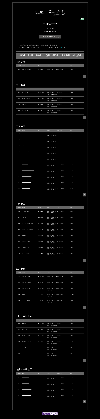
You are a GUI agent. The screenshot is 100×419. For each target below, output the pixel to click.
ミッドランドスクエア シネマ (27, 223)
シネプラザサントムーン (27, 247)
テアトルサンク (25, 217)
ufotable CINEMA (25, 353)
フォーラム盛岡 (25, 92)
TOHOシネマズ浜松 (26, 241)
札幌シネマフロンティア (27, 69)
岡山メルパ (24, 329)
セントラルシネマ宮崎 (26, 395)
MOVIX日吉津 (25, 323)
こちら (60, 47)
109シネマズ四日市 (26, 253)
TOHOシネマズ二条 (26, 288)
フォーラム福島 (25, 110)
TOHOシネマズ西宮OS (26, 282)
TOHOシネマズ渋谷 (26, 133)
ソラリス (24, 104)
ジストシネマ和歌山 (26, 300)
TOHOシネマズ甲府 (26, 188)
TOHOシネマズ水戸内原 (26, 176)
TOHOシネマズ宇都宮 (26, 182)
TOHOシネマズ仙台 (26, 98)
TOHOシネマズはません (26, 389)
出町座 (23, 294)
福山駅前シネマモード (26, 341)
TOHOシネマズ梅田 (26, 276)
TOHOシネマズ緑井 (26, 335)
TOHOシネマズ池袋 (26, 139)
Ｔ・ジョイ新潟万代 (26, 211)
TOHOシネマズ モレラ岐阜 (27, 229)
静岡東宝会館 (24, 235)
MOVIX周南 (24, 347)
